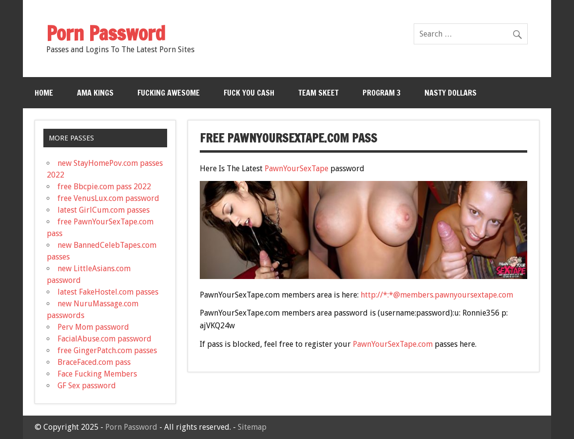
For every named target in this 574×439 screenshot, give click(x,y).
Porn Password (131, 427)
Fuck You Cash (249, 92)
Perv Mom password (93, 327)
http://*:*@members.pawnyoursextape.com (437, 294)
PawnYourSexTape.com (393, 344)
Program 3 (382, 92)
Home (44, 92)
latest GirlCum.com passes (103, 210)
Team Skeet (318, 92)
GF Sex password (86, 385)
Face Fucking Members (97, 374)
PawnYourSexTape (296, 168)
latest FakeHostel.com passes (107, 292)
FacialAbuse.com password (104, 338)
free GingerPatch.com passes (107, 350)
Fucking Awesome (168, 92)
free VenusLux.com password (108, 198)
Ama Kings (95, 92)
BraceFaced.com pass (94, 362)
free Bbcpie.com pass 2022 (104, 186)
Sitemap (252, 427)
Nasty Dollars (450, 92)
